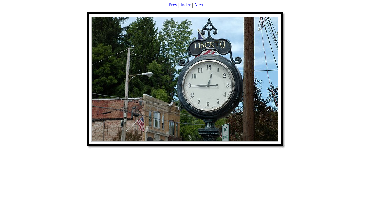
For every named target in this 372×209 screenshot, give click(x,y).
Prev (173, 4)
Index (185, 4)
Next (198, 4)
